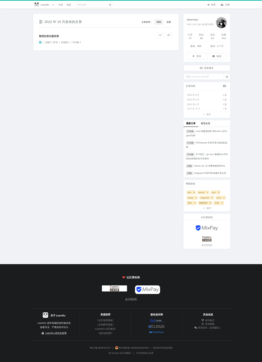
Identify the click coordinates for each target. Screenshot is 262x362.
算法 (191, 203)
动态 (69, 4)
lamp (221, 198)
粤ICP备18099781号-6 (100, 348)
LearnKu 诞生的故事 (56, 333)
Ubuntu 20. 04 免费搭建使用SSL (205, 166)
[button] (227, 76)
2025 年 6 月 (207, 100)
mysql (192, 198)
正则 (218, 203)
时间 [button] (159, 22)
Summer (115, 353)
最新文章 (190, 123)
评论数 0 (77, 42)
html (215, 192)
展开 (207, 114)
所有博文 (206, 68)
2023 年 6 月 (207, 104)
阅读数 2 (65, 42)
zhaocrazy (192, 19)
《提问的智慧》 (105, 333)
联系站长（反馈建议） (208, 327)
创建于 (51, 42)
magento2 (207, 198)
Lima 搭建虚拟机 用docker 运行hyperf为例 (206, 133)
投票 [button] (169, 22)
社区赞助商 (131, 277)
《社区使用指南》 (105, 320)
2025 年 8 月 (207, 95)
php (191, 192)
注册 (225, 4)
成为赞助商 (207, 245)
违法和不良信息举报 (162, 348)
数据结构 (205, 203)
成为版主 (208, 320)
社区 (60, 4)
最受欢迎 (205, 123)
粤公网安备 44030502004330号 (132, 348)
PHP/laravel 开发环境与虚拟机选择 (206, 144)
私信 (216, 56)
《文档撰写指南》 (105, 324)
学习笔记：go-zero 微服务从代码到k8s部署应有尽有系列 (207, 156)
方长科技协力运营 (144, 353)
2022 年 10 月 (207, 109)
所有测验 (208, 324)
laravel (203, 192)
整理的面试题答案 (49, 36)
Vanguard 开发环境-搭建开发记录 (206, 173)
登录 (211, 4)
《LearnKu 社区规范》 (105, 328)
